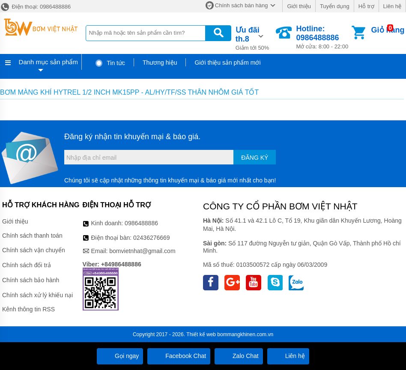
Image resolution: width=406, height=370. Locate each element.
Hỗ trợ (366, 6)
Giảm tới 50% (255, 37)
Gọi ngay (120, 355)
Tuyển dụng (334, 6)
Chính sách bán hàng (241, 5)
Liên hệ (392, 6)
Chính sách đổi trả (26, 265)
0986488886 (141, 223)
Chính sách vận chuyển (33, 250)
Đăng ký (254, 157)
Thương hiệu (160, 62)
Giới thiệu (298, 6)
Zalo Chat (239, 355)
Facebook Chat (179, 355)
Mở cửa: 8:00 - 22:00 (322, 37)
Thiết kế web (201, 334)
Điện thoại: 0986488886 (35, 6)
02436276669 (151, 237)
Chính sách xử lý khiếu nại (37, 295)
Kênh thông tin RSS (28, 309)
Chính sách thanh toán (32, 235)
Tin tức (110, 63)
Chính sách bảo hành (30, 280)
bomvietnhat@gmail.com (142, 251)
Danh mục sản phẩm (48, 62)
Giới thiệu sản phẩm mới (227, 62)
